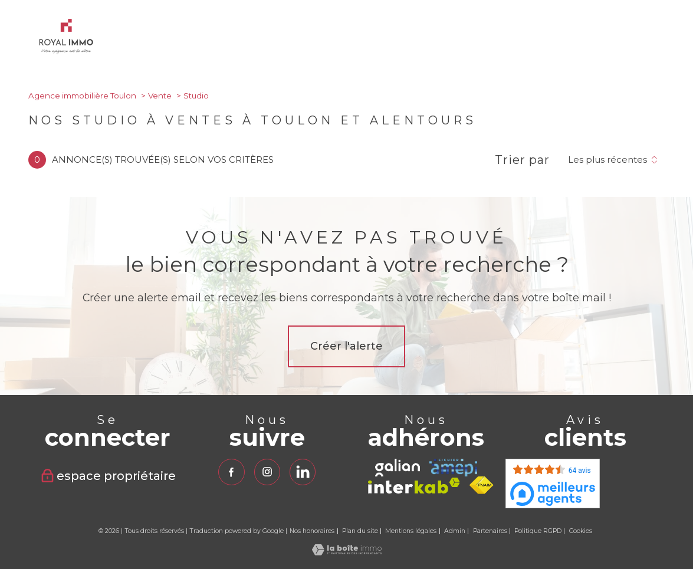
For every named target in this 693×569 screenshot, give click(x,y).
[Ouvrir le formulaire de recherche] (637, 39)
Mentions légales (410, 531)
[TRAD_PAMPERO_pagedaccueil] (66, 51)
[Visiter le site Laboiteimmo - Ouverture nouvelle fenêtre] (347, 552)
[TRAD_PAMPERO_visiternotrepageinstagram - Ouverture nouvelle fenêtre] (267, 472)
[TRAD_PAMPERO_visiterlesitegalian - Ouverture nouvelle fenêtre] (397, 467)
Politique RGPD (537, 531)
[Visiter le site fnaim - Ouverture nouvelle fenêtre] (481, 485)
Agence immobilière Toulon (82, 95)
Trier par (522, 160)
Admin (454, 531)
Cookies (580, 531)
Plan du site (360, 531)
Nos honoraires (312, 531)
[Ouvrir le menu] (674, 39)
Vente (160, 95)
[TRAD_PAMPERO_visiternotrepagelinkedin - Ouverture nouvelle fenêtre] (303, 472)
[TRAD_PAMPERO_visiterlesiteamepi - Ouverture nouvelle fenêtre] (453, 467)
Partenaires (490, 531)
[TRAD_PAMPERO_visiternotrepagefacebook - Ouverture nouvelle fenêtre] (231, 472)
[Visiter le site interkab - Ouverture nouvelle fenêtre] (414, 486)
